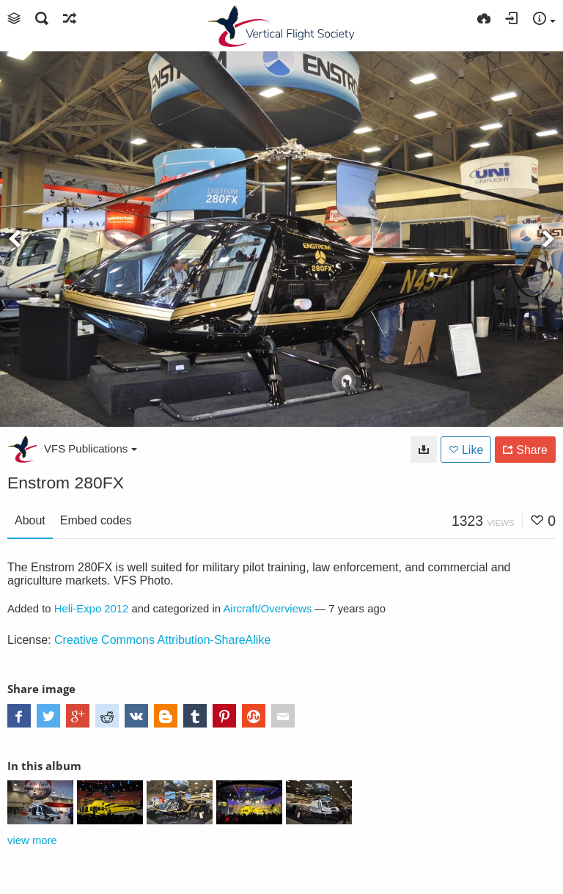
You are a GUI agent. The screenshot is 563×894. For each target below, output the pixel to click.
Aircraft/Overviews (267, 609)
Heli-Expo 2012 (91, 609)
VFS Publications (90, 448)
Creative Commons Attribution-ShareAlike (162, 640)
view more (32, 840)
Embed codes (96, 520)
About (30, 520)
